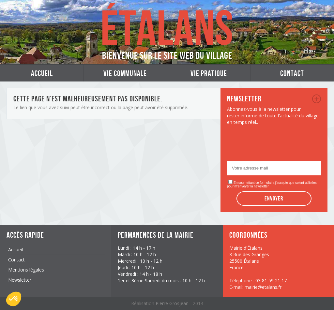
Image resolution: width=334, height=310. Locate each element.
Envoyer (274, 198)
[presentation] (276, 144)
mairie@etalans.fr (263, 287)
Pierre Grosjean (173, 303)
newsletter (316, 98)
